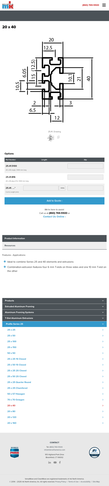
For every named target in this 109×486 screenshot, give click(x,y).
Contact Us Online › (54, 216)
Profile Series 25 (14, 324)
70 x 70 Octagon (15, 399)
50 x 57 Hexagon (16, 393)
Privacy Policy (60, 482)
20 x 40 (11, 405)
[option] (54, 82)
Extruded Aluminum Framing (19, 306)
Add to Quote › (54, 200)
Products (9, 300)
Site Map (96, 482)
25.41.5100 (11, 166)
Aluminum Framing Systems (19, 312)
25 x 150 (11, 347)
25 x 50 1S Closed (16, 364)
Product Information (15, 238)
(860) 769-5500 (90, 5)
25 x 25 (11, 329)
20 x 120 (11, 417)
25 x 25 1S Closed (16, 359)
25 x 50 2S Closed (16, 376)
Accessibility (85, 482)
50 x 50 (11, 353)
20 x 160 (11, 423)
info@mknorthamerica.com (54, 450)
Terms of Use (73, 482)
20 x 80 (11, 411)
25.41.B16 (10, 177)
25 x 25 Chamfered (17, 388)
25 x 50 (11, 335)
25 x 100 (11, 341)
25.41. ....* (10, 188)
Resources (10, 245)
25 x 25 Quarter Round (19, 382)
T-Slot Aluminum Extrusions (19, 318)
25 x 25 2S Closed (16, 370)
